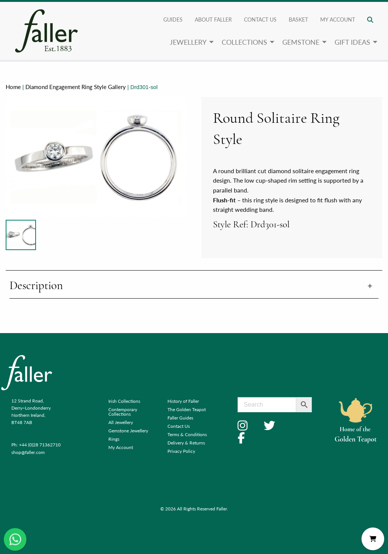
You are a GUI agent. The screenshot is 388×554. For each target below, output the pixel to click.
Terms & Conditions (187, 434)
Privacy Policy (181, 451)
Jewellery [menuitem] (188, 42)
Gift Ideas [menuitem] (352, 42)
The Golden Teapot (186, 409)
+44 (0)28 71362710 (40, 444)
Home (13, 87)
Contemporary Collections (122, 411)
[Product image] (21, 235)
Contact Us (260, 19)
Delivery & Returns (186, 443)
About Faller (213, 19)
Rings (113, 439)
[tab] (194, 286)
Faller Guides (180, 418)
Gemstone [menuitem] (300, 42)
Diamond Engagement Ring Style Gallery (75, 87)
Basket (298, 19)
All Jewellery (120, 422)
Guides (173, 19)
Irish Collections (124, 401)
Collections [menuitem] (244, 42)
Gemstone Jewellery (128, 430)
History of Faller (183, 401)
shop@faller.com (28, 452)
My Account (120, 447)
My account (337, 19)
